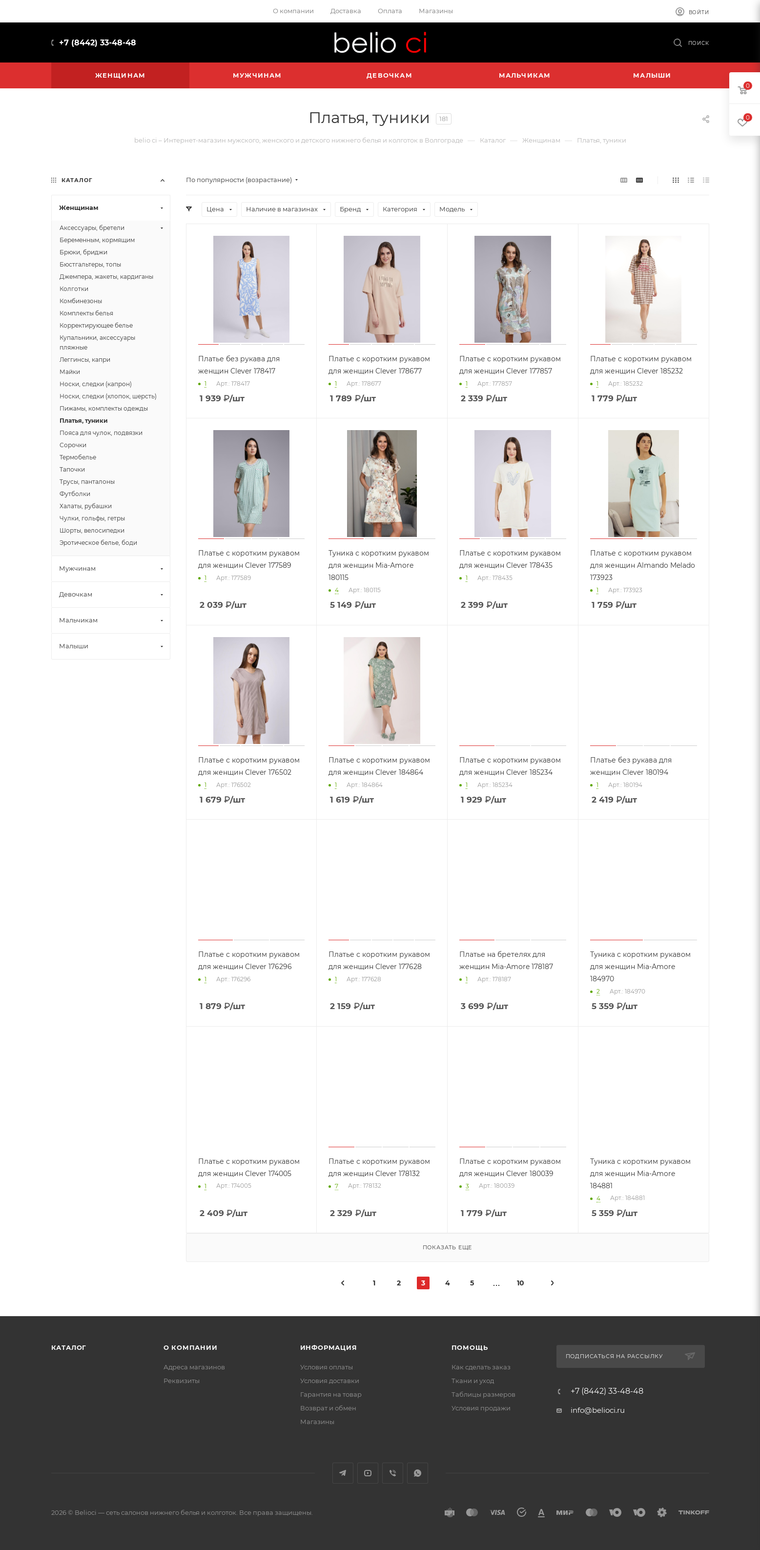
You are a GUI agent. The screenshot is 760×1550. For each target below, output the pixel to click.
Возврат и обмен (328, 1408)
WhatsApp (417, 1473)
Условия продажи (481, 1408)
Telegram (342, 1473)
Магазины (317, 1422)
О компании (191, 1347)
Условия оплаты (326, 1367)
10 (520, 1283)
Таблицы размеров (483, 1394)
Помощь (470, 1347)
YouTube (367, 1473)
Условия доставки (329, 1381)
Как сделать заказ (481, 1367)
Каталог (69, 1347)
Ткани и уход (473, 1381)
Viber (392, 1473)
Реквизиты (182, 1381)
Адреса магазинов (194, 1367)
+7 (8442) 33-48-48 (97, 42)
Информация (328, 1347)
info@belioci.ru (598, 1410)
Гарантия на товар (331, 1394)
